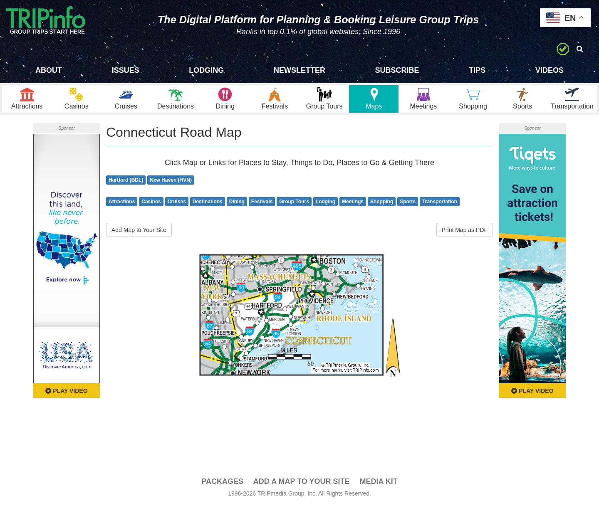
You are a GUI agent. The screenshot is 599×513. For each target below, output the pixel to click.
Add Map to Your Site (138, 237)
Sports (408, 209)
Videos (549, 70)
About (48, 70)
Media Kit (378, 488)
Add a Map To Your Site (301, 488)
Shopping (381, 209)
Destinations (208, 209)
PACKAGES (222, 488)
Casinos (151, 209)
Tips (477, 70)
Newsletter (299, 70)
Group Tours (294, 209)
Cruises (177, 209)
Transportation (439, 209)
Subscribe (397, 70)
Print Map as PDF (465, 237)
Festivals (261, 209)
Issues (125, 70)
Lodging (206, 70)
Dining (237, 209)
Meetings (353, 209)
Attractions (122, 209)
